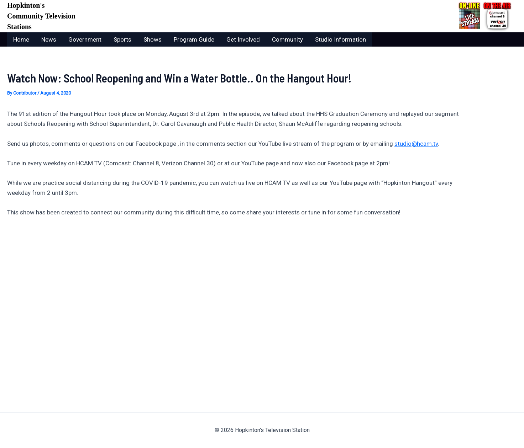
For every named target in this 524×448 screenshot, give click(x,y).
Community (287, 39)
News (48, 39)
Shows (152, 39)
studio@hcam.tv (416, 143)
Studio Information (340, 39)
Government (84, 39)
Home (21, 39)
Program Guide (194, 39)
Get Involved (243, 39)
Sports (122, 39)
